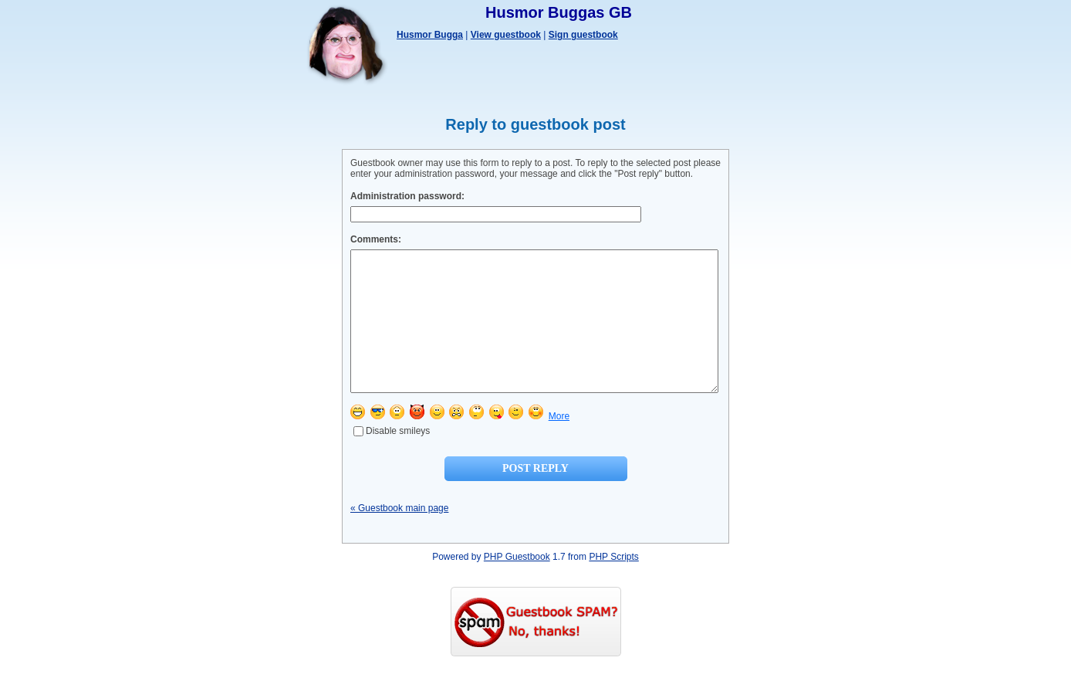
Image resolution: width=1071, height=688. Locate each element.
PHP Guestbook (517, 584)
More (559, 444)
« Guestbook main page (399, 535)
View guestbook (506, 34)
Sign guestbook (583, 34)
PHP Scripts (613, 584)
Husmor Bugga (430, 34)
